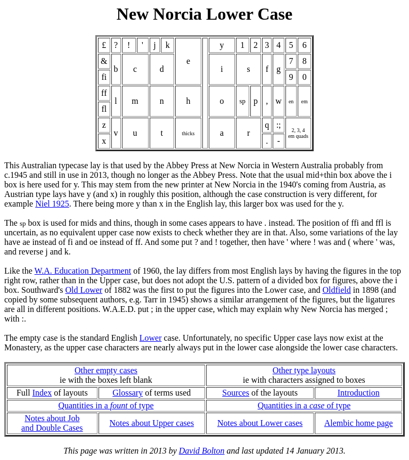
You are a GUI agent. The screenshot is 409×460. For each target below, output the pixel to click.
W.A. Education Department (83, 270)
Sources (235, 392)
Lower (151, 337)
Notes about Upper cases (151, 423)
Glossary (127, 392)
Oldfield (336, 289)
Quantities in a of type (105, 405)
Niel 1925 (52, 203)
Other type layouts (304, 370)
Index (42, 392)
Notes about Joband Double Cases (52, 423)
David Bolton (202, 450)
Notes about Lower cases (259, 423)
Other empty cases (106, 370)
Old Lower (83, 289)
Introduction (359, 392)
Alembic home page (358, 423)
